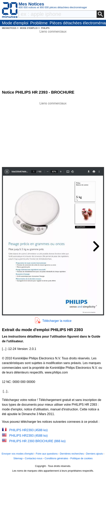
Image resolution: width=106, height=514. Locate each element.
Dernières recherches (72, 453)
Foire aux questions (47, 453)
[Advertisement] (53, 133)
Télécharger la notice (56, 320)
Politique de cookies (81, 458)
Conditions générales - (57, 458)
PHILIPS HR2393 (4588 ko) (28, 430)
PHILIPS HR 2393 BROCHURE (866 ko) (37, 441)
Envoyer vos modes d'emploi (17, 453)
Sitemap (18, 458)
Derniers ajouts (94, 453)
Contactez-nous (33, 458)
